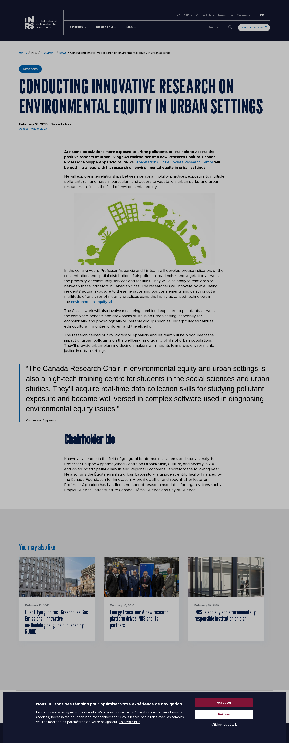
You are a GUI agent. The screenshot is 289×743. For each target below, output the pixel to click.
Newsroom (225, 15)
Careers (242, 15)
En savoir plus (129, 723)
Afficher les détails (224, 725)
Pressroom (48, 53)
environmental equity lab (92, 302)
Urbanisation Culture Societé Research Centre (174, 162)
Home (23, 53)
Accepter (224, 703)
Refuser (224, 715)
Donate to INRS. (252, 27)
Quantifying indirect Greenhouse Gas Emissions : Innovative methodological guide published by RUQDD (54, 622)
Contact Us (203, 15)
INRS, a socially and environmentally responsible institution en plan (225, 615)
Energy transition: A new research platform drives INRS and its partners (140, 618)
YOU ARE (183, 15)
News (63, 53)
